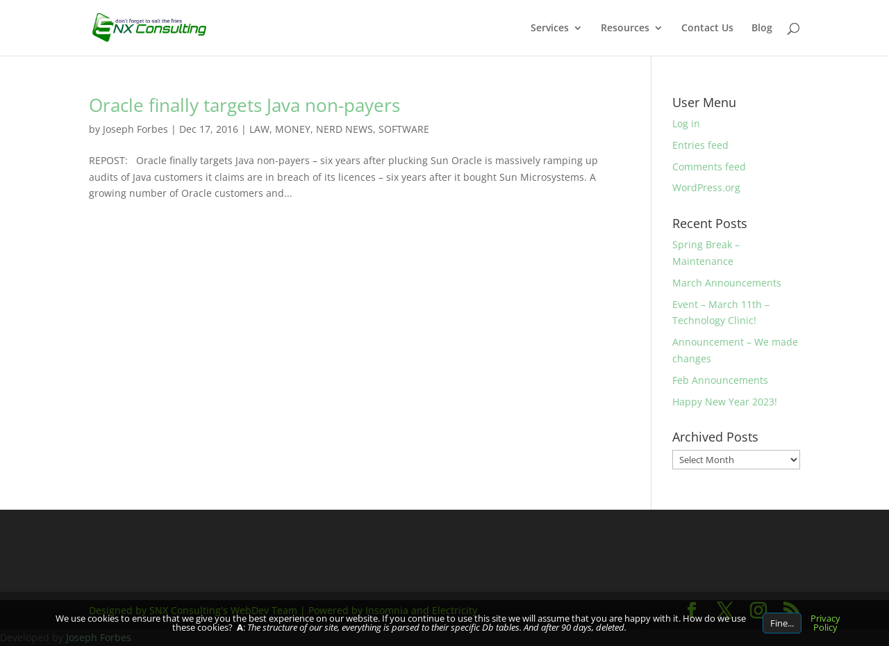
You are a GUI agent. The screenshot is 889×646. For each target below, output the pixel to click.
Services (550, 28)
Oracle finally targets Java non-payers (244, 105)
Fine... (782, 623)
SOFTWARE (404, 129)
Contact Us (707, 28)
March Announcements (726, 282)
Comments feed (709, 166)
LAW (259, 129)
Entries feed (700, 145)
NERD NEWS (344, 129)
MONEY (292, 129)
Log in (686, 123)
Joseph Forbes (135, 129)
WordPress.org (706, 187)
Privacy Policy (825, 622)
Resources (625, 28)
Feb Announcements (720, 380)
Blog (761, 28)
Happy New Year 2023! (724, 401)
